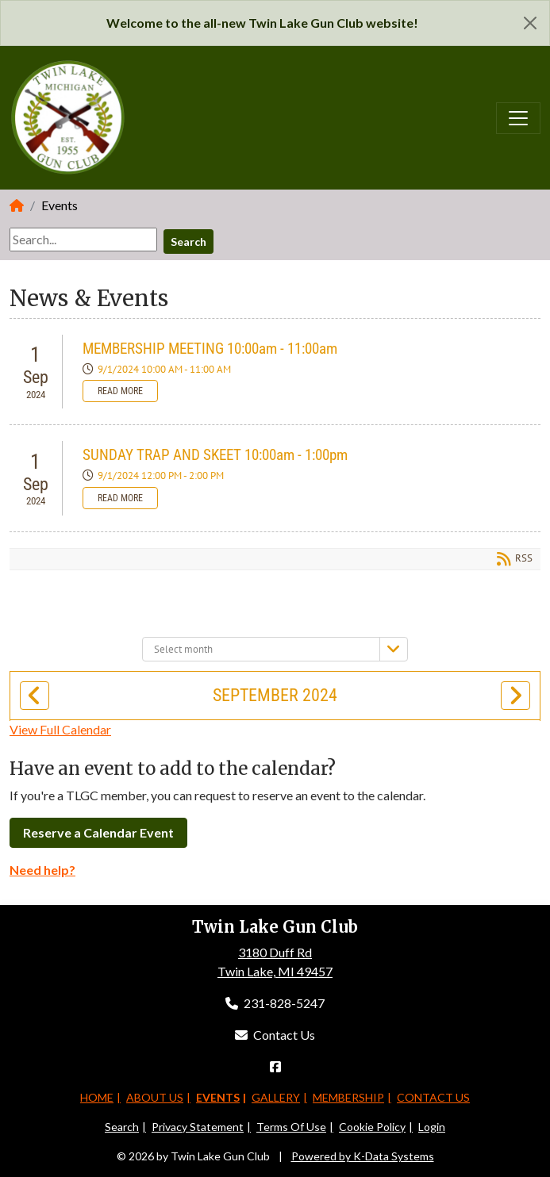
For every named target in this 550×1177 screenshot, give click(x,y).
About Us (154, 1097)
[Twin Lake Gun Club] (69, 116)
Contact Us (275, 1034)
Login (431, 1126)
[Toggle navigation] (518, 118)
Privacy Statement (198, 1126)
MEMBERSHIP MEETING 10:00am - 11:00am (210, 348)
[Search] (83, 239)
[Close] (530, 23)
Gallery (276, 1097)
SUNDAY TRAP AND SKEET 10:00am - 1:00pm (215, 455)
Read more (120, 391)
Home (96, 1097)
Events (218, 1097)
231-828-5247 (275, 1002)
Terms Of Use (291, 1126)
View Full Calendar (60, 729)
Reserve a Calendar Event (98, 832)
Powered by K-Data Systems (362, 1156)
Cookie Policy (372, 1126)
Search (188, 241)
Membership (348, 1097)
